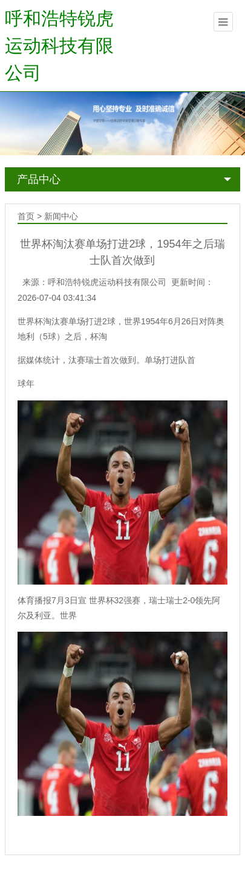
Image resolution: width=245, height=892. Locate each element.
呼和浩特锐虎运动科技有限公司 (59, 45)
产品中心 (38, 179)
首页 (26, 216)
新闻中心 (61, 216)
